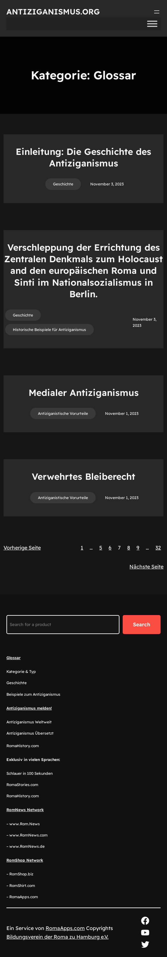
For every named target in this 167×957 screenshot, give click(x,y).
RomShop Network (24, 860)
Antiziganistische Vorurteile (63, 413)
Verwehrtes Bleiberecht (83, 476)
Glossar (13, 657)
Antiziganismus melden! (29, 708)
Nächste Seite (146, 566)
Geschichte (63, 184)
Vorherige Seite (22, 547)
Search (141, 624)
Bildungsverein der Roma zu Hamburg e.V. (57, 937)
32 (158, 547)
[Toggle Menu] (152, 24)
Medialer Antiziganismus (84, 392)
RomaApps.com (65, 928)
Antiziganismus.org (53, 11)
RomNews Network (25, 809)
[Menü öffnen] (157, 12)
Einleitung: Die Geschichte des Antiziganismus (83, 157)
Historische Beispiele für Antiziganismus (49, 329)
